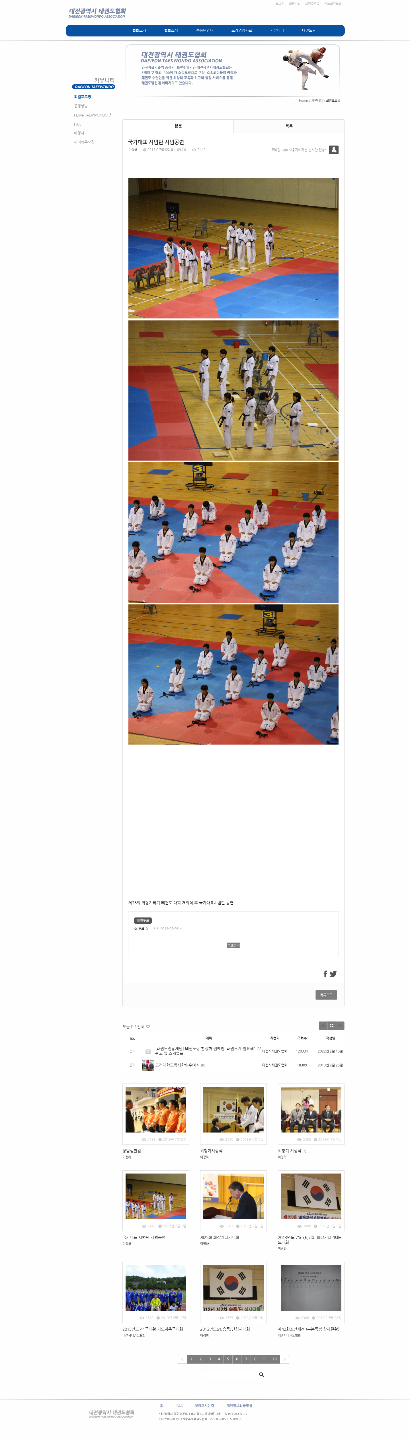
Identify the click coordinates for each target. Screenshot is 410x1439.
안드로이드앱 (332, 3)
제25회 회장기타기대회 (219, 1237)
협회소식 (171, 30)
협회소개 (139, 30)
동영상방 (81, 106)
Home (303, 101)
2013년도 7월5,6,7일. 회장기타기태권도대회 (310, 1239)
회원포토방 (82, 97)
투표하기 (233, 945)
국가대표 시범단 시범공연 (143, 1237)
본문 (178, 126)
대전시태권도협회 (133, 1335)
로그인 (280, 3)
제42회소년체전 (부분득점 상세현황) (308, 1329)
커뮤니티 (277, 30)
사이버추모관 (84, 142)
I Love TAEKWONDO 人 (93, 115)
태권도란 (309, 30)
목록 (289, 126)
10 (274, 1359)
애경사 (79, 133)
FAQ (77, 124)
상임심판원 (131, 1150)
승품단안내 (204, 30)
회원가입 (294, 3)
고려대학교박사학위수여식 (177, 1065)
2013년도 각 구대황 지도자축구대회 (152, 1329)
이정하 (132, 150)
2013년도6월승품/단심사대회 (225, 1329)
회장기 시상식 (292, 1150)
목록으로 (326, 995)
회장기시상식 (211, 1150)
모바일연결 (312, 3)
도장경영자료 (241, 30)
